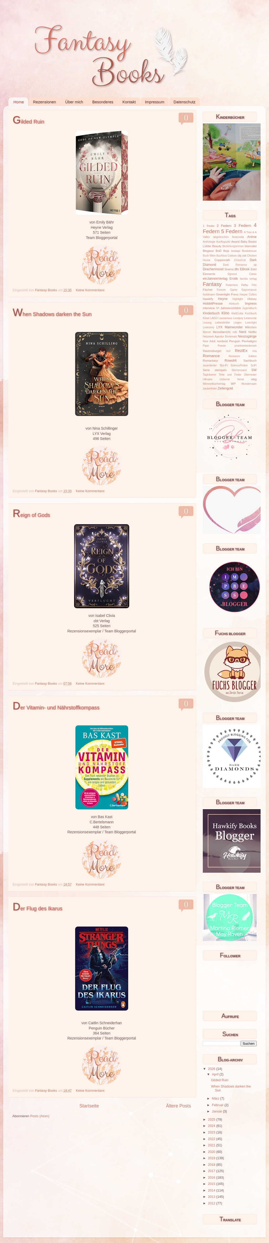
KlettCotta (237, 313)
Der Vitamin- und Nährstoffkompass (56, 707)
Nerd (242, 332)
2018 (212, 1165)
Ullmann (208, 379)
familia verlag (248, 278)
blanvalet (251, 246)
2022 (212, 1139)
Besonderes (102, 102)
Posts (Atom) (39, 1116)
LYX (219, 327)
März (216, 1098)
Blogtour (208, 250)
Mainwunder (234, 327)
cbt (244, 255)
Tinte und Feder (230, 374)
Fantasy (212, 284)
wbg (254, 379)
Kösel (206, 318)
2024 (212, 1126)
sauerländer (210, 365)
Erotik (234, 278)
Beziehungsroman (233, 246)
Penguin (234, 341)
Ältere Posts (178, 1106)
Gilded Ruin (28, 121)
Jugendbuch (249, 308)
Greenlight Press (227, 294)
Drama (229, 269)
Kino (225, 313)
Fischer (208, 289)
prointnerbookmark (246, 345)
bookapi (235, 250)
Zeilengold (225, 388)
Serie (206, 370)
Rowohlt (231, 360)
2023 (212, 1132)
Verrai (240, 379)
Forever (221, 289)
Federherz (232, 285)
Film (254, 285)
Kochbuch (251, 313)
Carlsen (232, 255)
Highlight (237, 299)
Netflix (253, 332)
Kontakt (129, 102)
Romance (211, 355)
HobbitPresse (213, 303)
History (252, 298)
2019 (212, 1158)
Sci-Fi (223, 365)
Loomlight (251, 322)
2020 (212, 1152)
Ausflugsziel (223, 241)
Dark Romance (235, 264)
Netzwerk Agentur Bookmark (220, 336)
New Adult (209, 341)
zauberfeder (210, 388)
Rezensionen (44, 102)
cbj (239, 255)
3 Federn (242, 225)
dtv (237, 269)
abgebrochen (221, 237)
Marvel (207, 332)
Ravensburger (212, 350)
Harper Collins (248, 294)
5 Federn (231, 231)
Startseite (89, 1106)
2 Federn (224, 226)
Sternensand (238, 370)
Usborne (225, 379)
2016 (212, 1177)
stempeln (221, 370)
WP (233, 383)
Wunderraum (249, 383)
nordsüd (222, 341)
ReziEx (241, 350)
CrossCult (240, 260)
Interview (209, 308)
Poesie (222, 345)
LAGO (214, 318)
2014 (212, 1190)
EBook (245, 269)
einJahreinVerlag (215, 278)
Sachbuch (250, 360)
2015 (212, 1184)
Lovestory (208, 327)
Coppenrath (222, 260)
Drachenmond (213, 269)
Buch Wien (209, 255)
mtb (234, 332)
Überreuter (250, 374)
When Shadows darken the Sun (52, 314)
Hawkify (208, 298)
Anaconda (238, 237)
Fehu (244, 285)
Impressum (154, 102)
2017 (212, 1171)
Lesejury (238, 318)
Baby (244, 241)
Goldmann (209, 294)
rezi (228, 351)
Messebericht (221, 332)
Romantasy (210, 360)
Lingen (237, 322)
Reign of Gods (31, 515)
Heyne (222, 299)
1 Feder (209, 225)
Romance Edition (243, 356)
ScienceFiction (239, 365)
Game (233, 289)
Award (235, 241)
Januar (217, 1111)
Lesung (207, 322)
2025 (212, 1119)
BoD (218, 250)
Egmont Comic (242, 274)
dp (255, 264)
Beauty (216, 246)
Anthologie (209, 241)
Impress (251, 303)
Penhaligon (249, 341)
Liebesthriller (222, 322)
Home (18, 102)
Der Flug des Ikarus (37, 908)
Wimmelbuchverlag (214, 383)
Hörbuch (234, 303)
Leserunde (250, 318)
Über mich (74, 102)
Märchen (251, 327)
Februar (218, 1105)
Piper (206, 345)
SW (254, 370)
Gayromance (249, 289)
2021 (212, 1145)
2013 (212, 1197)
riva (254, 351)
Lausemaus (225, 318)
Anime (252, 237)
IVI (217, 308)
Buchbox (221, 255)
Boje (226, 250)
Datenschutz (184, 102)
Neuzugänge (247, 336)
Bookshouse (249, 250)
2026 (212, 1069)
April (216, 1074)
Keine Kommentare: (91, 290)
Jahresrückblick (230, 308)
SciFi (254, 365)
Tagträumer (209, 374)
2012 (212, 1203)
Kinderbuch (211, 313)
